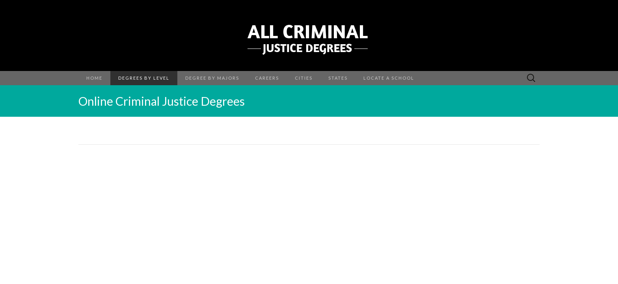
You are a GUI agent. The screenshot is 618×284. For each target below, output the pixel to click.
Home (94, 77)
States (338, 77)
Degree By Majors (212, 77)
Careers (267, 77)
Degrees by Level (143, 77)
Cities (304, 77)
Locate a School (388, 77)
